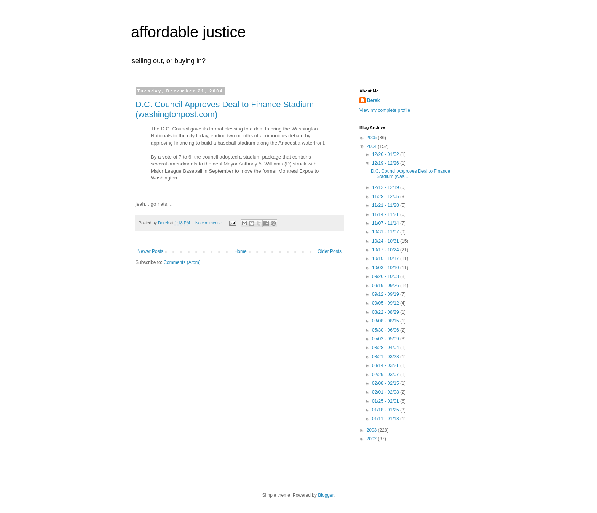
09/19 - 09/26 (386, 285)
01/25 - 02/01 (386, 401)
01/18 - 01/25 (386, 410)
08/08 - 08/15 (386, 321)
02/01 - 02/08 (386, 392)
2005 (372, 137)
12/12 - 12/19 (386, 187)
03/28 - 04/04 (386, 347)
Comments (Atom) (181, 262)
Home (241, 251)
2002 (372, 439)
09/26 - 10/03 (386, 276)
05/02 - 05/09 (386, 338)
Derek (373, 100)
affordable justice (188, 32)
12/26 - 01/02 (386, 154)
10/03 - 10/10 (386, 267)
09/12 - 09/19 (386, 294)
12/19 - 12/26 (386, 163)
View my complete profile (384, 110)
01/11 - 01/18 (386, 418)
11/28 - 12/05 (386, 196)
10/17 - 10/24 (386, 250)
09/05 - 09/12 (386, 303)
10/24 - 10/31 (386, 241)
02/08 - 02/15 (386, 383)
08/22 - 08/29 (386, 312)
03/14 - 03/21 (386, 365)
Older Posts (330, 251)
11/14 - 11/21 (386, 214)
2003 (372, 430)
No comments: (209, 223)
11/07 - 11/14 (386, 223)
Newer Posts (150, 251)
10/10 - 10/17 (386, 258)
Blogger (326, 495)
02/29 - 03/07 (386, 374)
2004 (372, 146)
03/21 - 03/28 (386, 356)
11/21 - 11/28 (386, 205)
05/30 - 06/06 (386, 330)
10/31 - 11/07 (386, 232)
